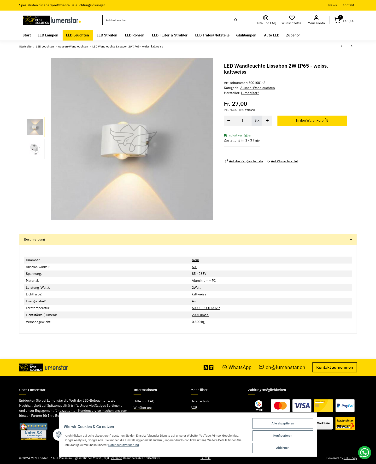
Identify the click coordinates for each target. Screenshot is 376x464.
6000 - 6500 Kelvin (206, 308)
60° (194, 267)
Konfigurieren (285, 436)
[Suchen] (166, 20)
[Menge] (242, 121)
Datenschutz (200, 401)
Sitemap (197, 414)
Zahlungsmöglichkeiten (151, 414)
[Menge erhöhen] (267, 121)
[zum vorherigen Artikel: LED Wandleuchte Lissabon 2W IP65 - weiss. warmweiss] (341, 46)
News (332, 5)
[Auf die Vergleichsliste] (244, 161)
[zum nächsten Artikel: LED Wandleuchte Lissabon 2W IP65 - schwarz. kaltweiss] (352, 46)
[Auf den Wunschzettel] (282, 161)
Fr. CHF (205, 458)
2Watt (196, 287)
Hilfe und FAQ (144, 401)
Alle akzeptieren (286, 424)
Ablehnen (286, 448)
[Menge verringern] (229, 121)
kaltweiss (199, 294)
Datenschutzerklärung (122, 445)
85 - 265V (199, 273)
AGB (194, 407)
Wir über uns (143, 407)
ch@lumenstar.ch (282, 367)
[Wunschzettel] (292, 20)
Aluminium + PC (204, 280)
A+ (194, 301)
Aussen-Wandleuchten (257, 88)
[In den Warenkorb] (312, 121)
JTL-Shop (350, 458)
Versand (250, 110)
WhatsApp (237, 367)
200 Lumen (200, 315)
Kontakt (348, 5)
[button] (316, 20)
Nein (195, 260)
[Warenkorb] (344, 20)
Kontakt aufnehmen (334, 367)
